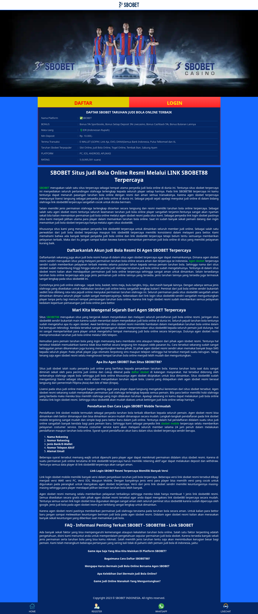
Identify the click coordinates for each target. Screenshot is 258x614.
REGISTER (97, 608)
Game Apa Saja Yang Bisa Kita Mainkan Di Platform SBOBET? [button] (127, 551)
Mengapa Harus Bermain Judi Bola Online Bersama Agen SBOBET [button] (127, 566)
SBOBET (44, 188)
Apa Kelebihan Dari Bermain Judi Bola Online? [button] (127, 573)
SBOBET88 (52, 317)
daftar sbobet (140, 372)
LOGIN (174, 103)
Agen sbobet (196, 261)
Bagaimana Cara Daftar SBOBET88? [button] (127, 558)
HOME (32, 608)
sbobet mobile (170, 423)
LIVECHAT (226, 608)
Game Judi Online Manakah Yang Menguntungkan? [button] (127, 581)
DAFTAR (83, 103)
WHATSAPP (161, 608)
